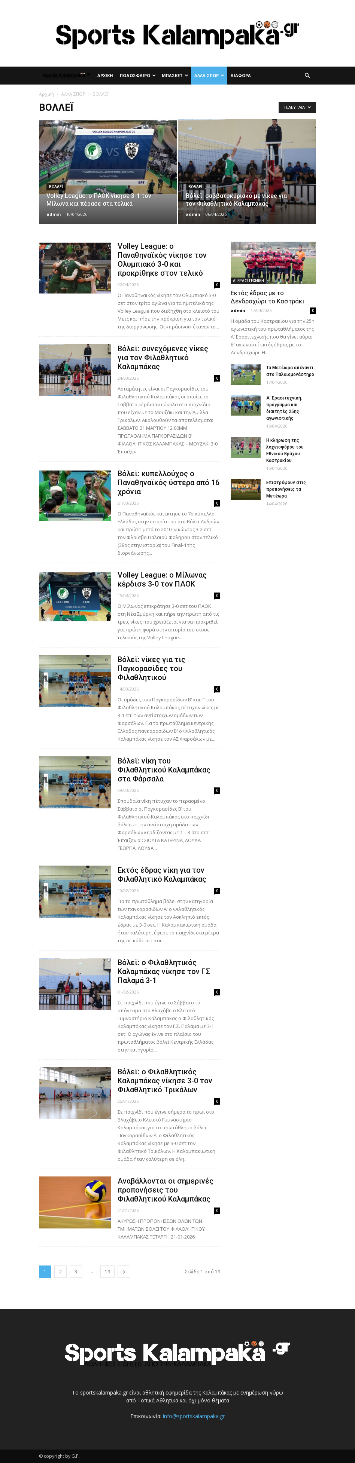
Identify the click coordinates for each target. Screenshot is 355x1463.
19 (107, 1271)
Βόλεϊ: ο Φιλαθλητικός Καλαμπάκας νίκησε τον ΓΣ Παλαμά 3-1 (164, 971)
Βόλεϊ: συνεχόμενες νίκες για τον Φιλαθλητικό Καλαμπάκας (163, 357)
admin (53, 214)
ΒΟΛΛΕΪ (56, 187)
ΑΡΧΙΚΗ (105, 75)
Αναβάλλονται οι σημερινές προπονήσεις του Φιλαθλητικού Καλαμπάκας (165, 1189)
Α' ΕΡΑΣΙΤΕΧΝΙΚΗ (248, 280)
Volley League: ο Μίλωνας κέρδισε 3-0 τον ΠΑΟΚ (162, 579)
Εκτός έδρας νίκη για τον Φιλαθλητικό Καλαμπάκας (162, 875)
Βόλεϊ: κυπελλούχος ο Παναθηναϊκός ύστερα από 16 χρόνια (168, 482)
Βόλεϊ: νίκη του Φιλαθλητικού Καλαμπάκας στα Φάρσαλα (164, 769)
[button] (307, 75)
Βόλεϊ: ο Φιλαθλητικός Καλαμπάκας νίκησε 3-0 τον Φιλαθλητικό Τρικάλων (165, 1080)
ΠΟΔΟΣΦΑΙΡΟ (138, 75)
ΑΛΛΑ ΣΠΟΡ (209, 75)
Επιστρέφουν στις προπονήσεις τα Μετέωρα (286, 489)
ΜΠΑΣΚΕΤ (175, 75)
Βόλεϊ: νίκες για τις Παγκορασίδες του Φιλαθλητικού (151, 668)
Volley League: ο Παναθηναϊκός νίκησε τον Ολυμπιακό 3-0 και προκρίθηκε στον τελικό (162, 260)
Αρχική (46, 94)
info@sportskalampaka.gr (194, 1416)
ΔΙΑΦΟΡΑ (240, 75)
